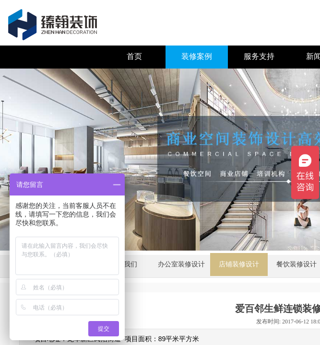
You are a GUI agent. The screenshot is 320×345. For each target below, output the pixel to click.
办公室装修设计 (181, 264)
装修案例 (196, 56)
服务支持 (259, 56)
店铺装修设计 (239, 264)
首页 (134, 56)
